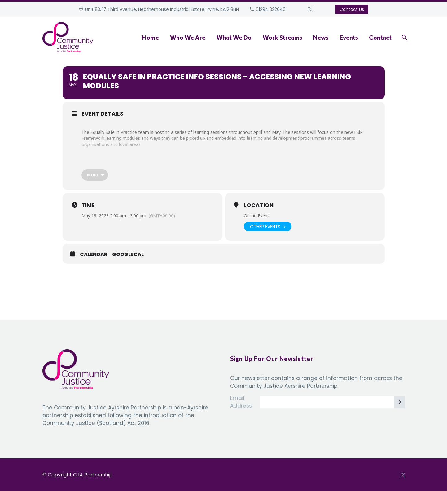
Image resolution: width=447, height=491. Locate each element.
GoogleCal (128, 254)
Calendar (93, 254)
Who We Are (187, 37)
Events (349, 37)
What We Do (234, 37)
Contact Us (352, 9)
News (320, 37)
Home (150, 37)
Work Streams (282, 37)
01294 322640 (271, 9)
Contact (380, 37)
